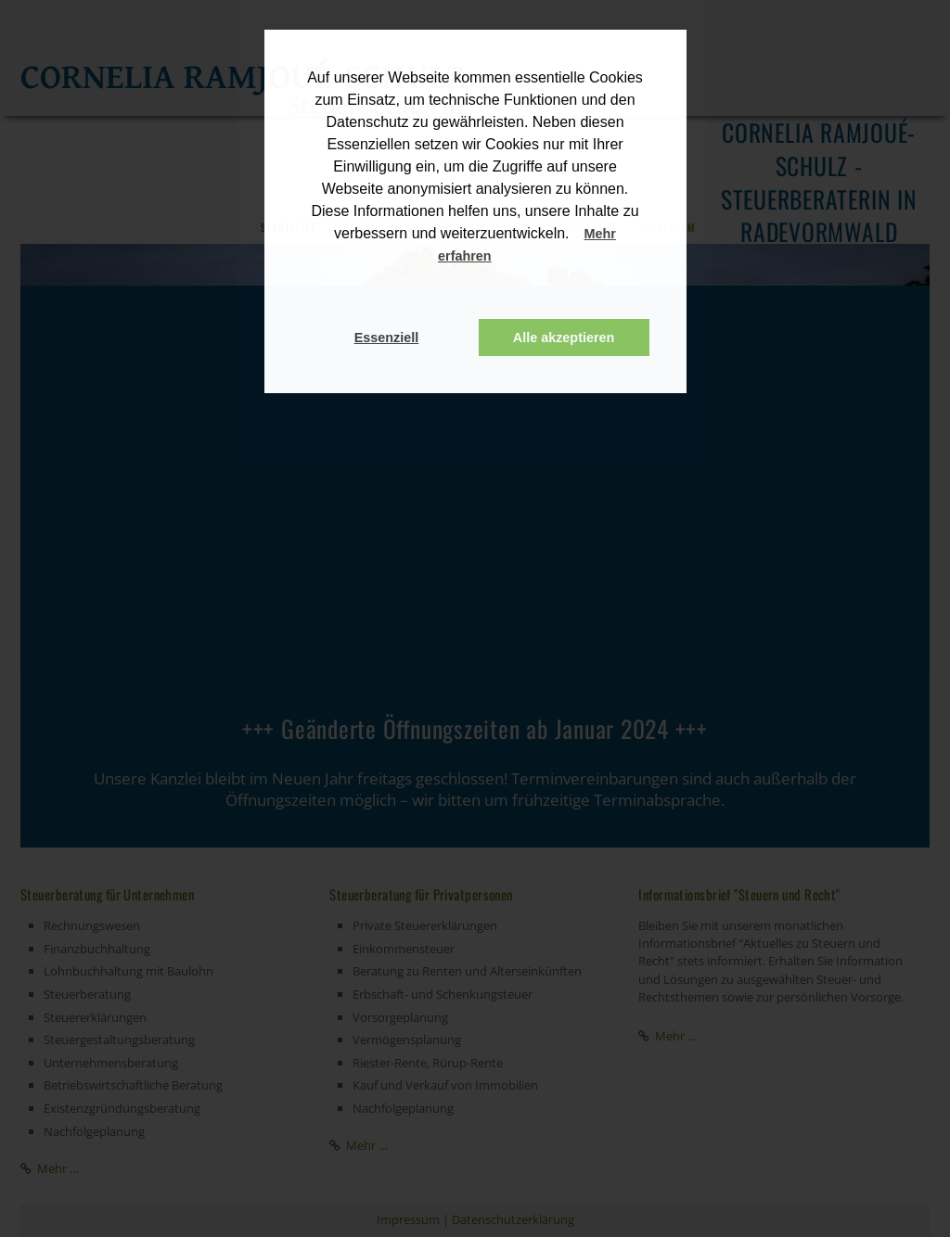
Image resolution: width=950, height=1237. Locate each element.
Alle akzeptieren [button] (564, 337)
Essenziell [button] (386, 337)
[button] (509, 258)
